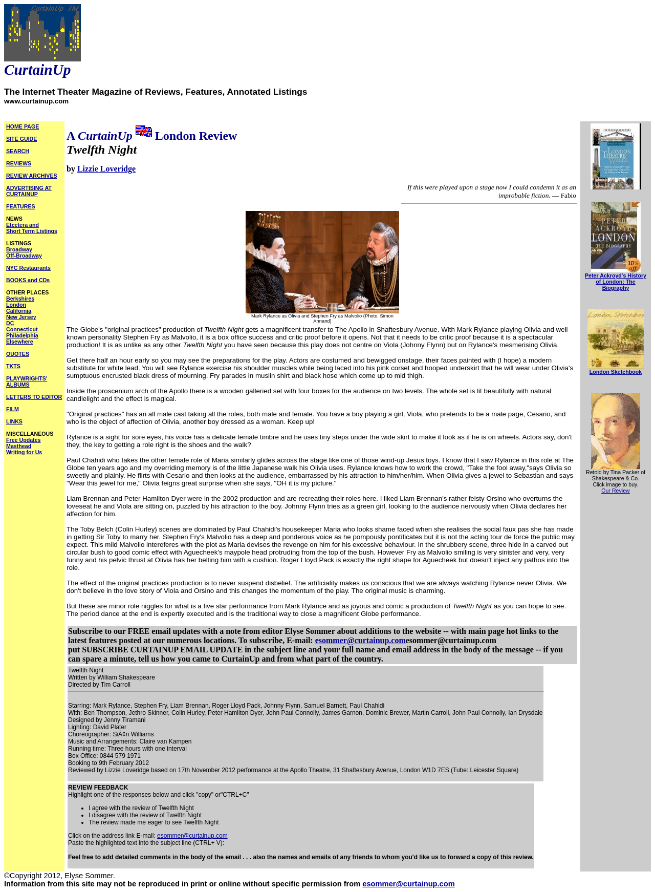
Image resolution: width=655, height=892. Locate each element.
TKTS (13, 366)
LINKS (14, 421)
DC (10, 323)
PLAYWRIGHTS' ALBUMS (26, 381)
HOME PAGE (22, 126)
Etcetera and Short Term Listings (31, 228)
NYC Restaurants (28, 268)
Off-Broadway (24, 255)
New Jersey (21, 317)
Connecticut (22, 329)
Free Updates (23, 440)
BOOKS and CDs (28, 280)
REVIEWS (18, 163)
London (16, 305)
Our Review (615, 490)
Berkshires (20, 298)
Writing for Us (24, 452)
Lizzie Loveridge (106, 168)
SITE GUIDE (21, 139)
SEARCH (17, 151)
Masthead (18, 446)
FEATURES (20, 206)
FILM (12, 409)
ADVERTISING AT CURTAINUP (29, 191)
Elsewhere (19, 341)
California (18, 311)
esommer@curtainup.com (360, 640)
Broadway (19, 249)
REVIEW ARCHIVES (31, 176)
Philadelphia (22, 335)
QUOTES (17, 354)
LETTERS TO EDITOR (34, 397)
